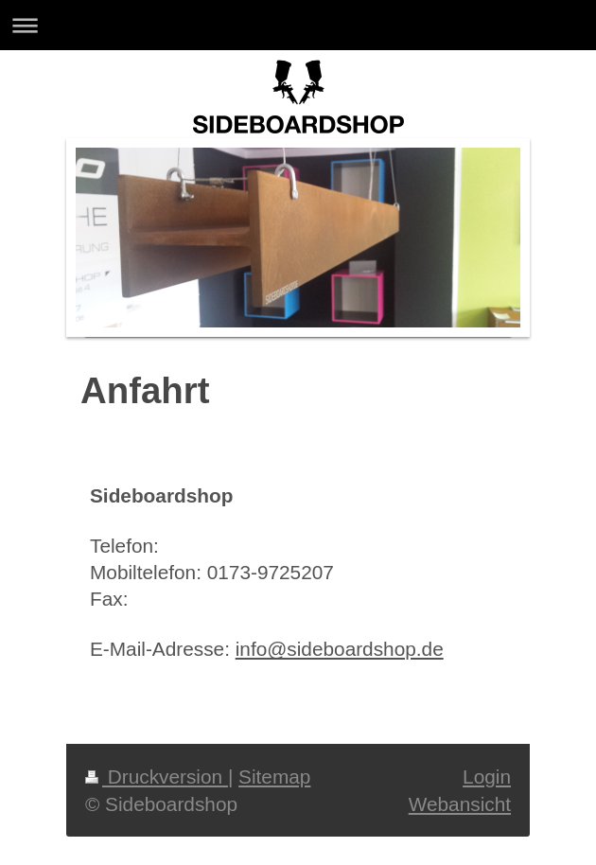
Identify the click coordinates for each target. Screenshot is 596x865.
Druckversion (156, 776)
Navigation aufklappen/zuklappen (298, 25)
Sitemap (274, 776)
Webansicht (460, 804)
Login (487, 776)
